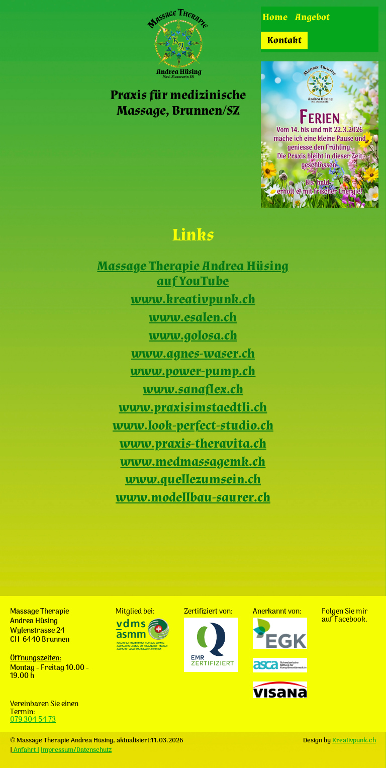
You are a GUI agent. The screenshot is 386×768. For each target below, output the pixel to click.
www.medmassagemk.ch (192, 462)
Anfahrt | (25, 750)
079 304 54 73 (33, 720)
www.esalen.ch (193, 317)
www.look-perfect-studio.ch (193, 425)
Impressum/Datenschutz (76, 750)
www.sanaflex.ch (193, 389)
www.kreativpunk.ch (193, 299)
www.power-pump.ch (192, 371)
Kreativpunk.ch (354, 740)
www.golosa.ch (193, 335)
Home (274, 17)
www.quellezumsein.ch (193, 479)
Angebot (312, 17)
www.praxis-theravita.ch (193, 444)
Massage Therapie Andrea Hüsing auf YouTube (192, 274)
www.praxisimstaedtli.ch (193, 407)
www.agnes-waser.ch (193, 354)
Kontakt (284, 40)
